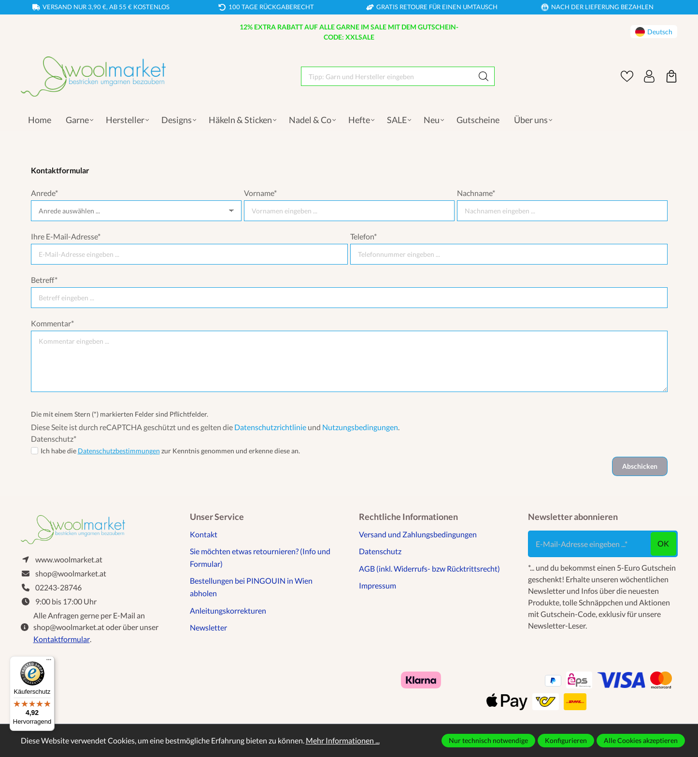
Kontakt (203, 534)
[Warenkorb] (671, 76)
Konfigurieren (566, 740)
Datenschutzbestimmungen (119, 451)
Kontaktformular (61, 639)
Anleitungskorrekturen (228, 610)
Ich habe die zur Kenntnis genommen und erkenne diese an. (170, 451)
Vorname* (260, 192)
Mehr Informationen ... (343, 740)
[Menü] (49, 662)
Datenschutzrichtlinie (270, 427)
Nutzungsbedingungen (360, 427)
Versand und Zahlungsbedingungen (418, 534)
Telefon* (363, 236)
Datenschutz (380, 551)
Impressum (377, 585)
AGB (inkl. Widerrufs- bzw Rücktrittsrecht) (429, 568)
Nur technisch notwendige (488, 740)
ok (663, 543)
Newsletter (208, 627)
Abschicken (639, 466)
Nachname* (476, 192)
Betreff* (44, 279)
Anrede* (44, 192)
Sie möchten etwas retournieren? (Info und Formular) (260, 557)
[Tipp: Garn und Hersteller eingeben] (387, 76)
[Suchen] (484, 76)
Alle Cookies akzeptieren (641, 740)
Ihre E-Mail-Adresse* (65, 236)
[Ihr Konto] (649, 76)
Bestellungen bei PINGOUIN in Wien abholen (251, 587)
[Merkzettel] (627, 76)
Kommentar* (52, 323)
